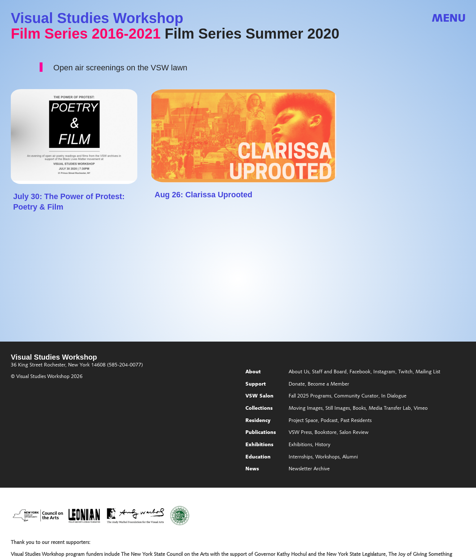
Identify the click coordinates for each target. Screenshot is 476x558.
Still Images (337, 408)
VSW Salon (259, 396)
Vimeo (421, 408)
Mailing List (427, 372)
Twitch (405, 372)
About (253, 372)
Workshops (327, 457)
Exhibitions (259, 445)
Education (258, 457)
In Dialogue (393, 396)
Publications (260, 432)
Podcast (329, 420)
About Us (299, 372)
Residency (258, 420)
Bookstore (326, 432)
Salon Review (354, 432)
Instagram (384, 372)
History (322, 445)
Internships (300, 457)
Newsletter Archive (309, 469)
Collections (259, 408)
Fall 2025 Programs (310, 396)
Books (359, 408)
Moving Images (305, 408)
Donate (297, 384)
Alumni (350, 457)
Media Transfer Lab (390, 408)
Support (255, 384)
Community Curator (356, 396)
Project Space (303, 420)
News (252, 469)
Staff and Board (329, 372)
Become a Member (328, 384)
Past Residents (356, 420)
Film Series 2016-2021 (86, 33)
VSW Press (300, 432)
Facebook (360, 372)
